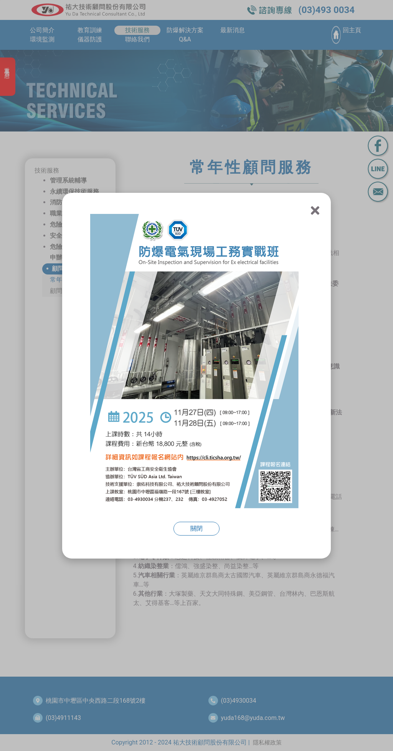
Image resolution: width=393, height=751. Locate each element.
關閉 (196, 528)
